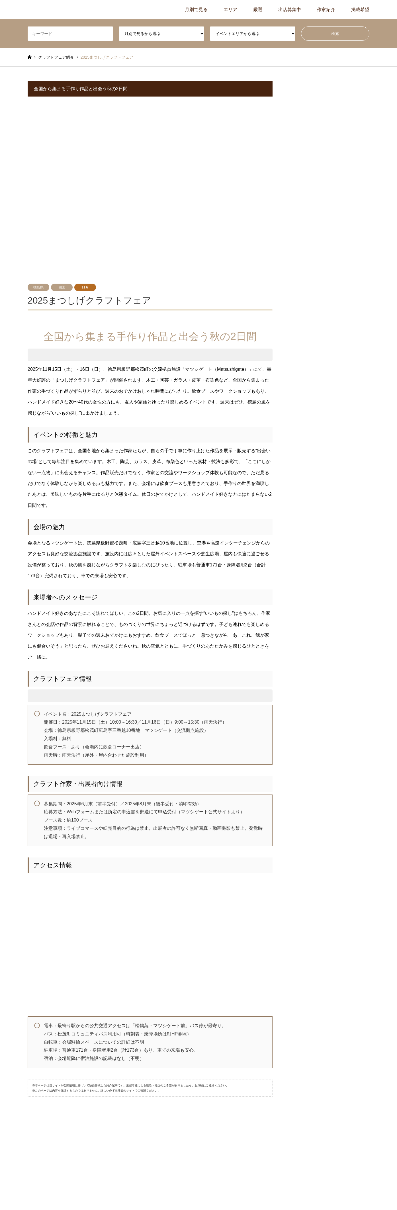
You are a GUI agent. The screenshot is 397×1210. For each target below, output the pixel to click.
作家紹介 (326, 9)
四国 (61, 287)
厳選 (257, 9)
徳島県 (38, 287)
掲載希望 (360, 9)
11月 (85, 287)
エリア (230, 9)
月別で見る (196, 9)
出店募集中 (289, 9)
